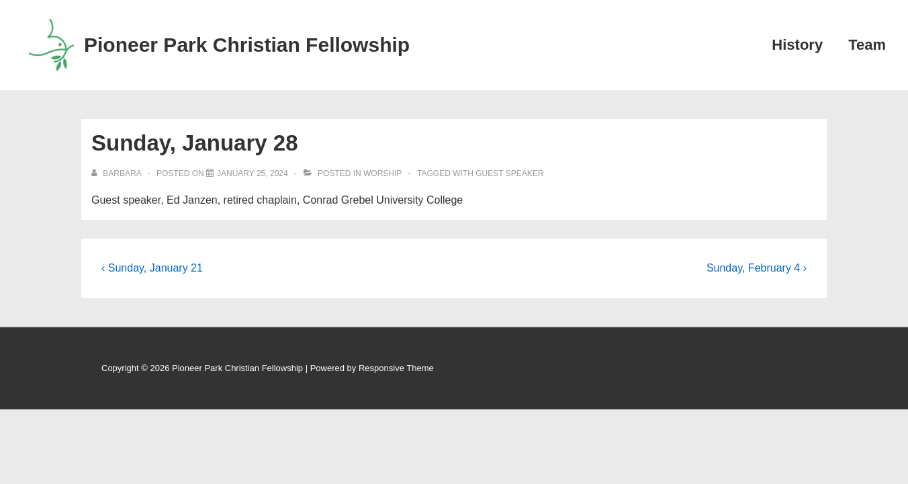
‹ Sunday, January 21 (152, 268)
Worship (382, 173)
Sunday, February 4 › (757, 268)
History (797, 44)
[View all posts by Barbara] (117, 173)
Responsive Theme (396, 368)
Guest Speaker (509, 173)
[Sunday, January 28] (252, 173)
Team (867, 44)
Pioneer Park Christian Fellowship (247, 45)
